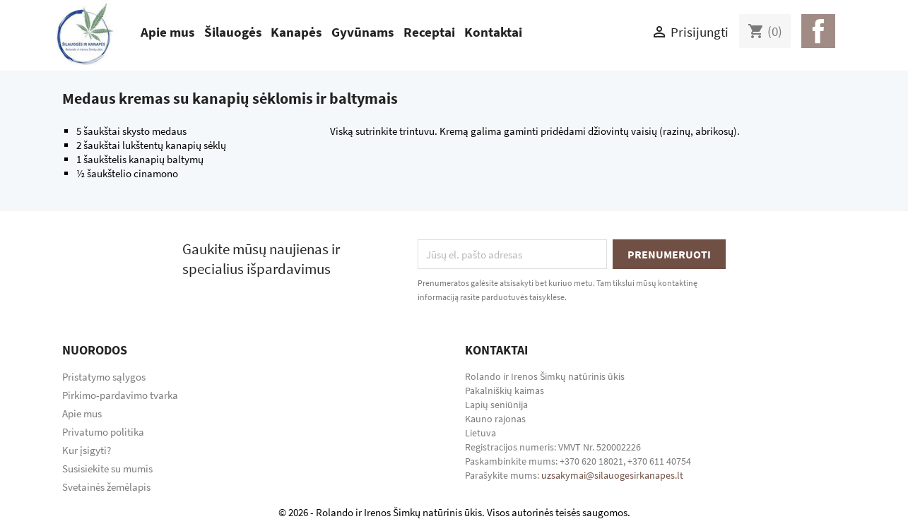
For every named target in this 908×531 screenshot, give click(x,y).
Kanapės (296, 31)
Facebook (818, 31)
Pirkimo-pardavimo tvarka (120, 395)
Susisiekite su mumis (107, 468)
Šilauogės (232, 31)
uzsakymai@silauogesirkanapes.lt (612, 475)
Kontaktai (493, 31)
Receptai (429, 31)
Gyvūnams (362, 31)
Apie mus (167, 31)
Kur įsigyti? (86, 450)
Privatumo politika (103, 431)
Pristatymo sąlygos (104, 376)
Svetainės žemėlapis (106, 487)
